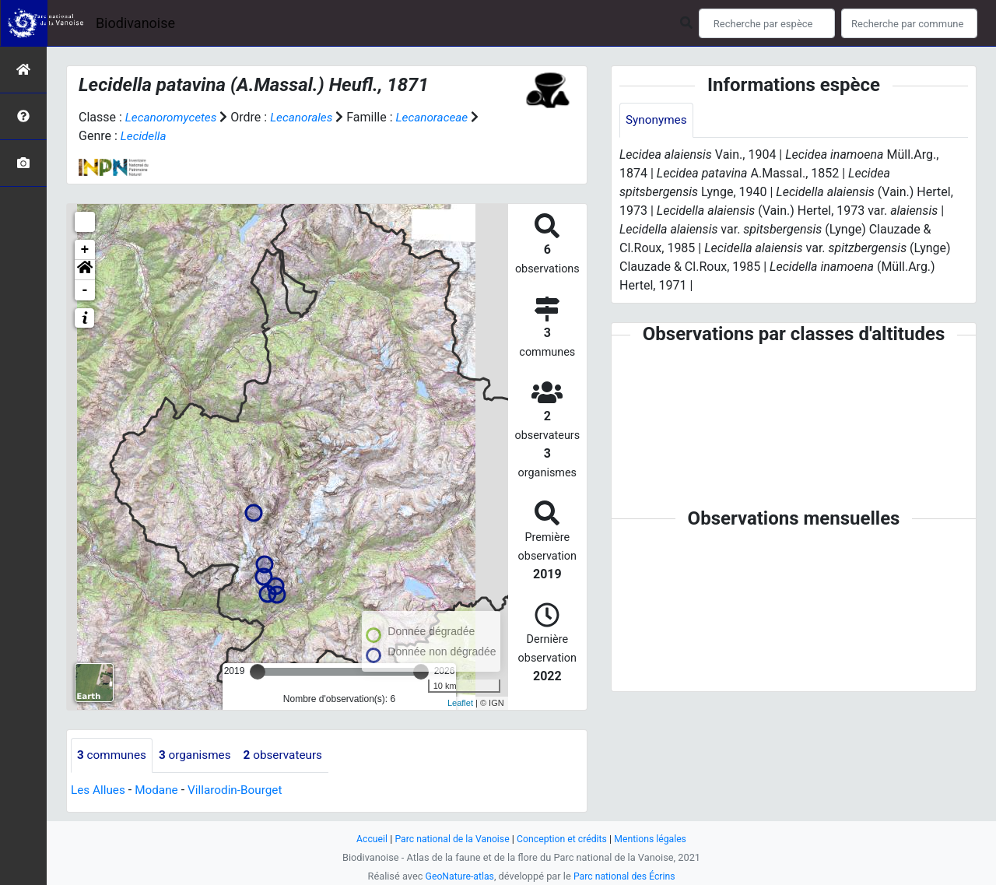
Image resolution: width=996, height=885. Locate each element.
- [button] (85, 290)
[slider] (257, 672)
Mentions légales (655, 839)
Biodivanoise (135, 23)
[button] (85, 270)
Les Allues (99, 790)
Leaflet (460, 703)
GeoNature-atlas (457, 876)
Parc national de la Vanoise (449, 839)
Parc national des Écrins (626, 876)
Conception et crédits (564, 839)
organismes (199, 755)
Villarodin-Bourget (241, 790)
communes (113, 755)
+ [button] (85, 250)
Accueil (365, 839)
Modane (159, 790)
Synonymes (657, 120)
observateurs (291, 755)
